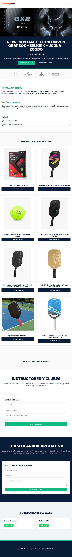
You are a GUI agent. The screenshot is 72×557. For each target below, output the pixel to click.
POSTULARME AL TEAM (36, 489)
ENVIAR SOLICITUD (36, 424)
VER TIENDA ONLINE (26, 63)
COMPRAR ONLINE (17, 189)
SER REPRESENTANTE (45, 63)
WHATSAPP (9, 525)
